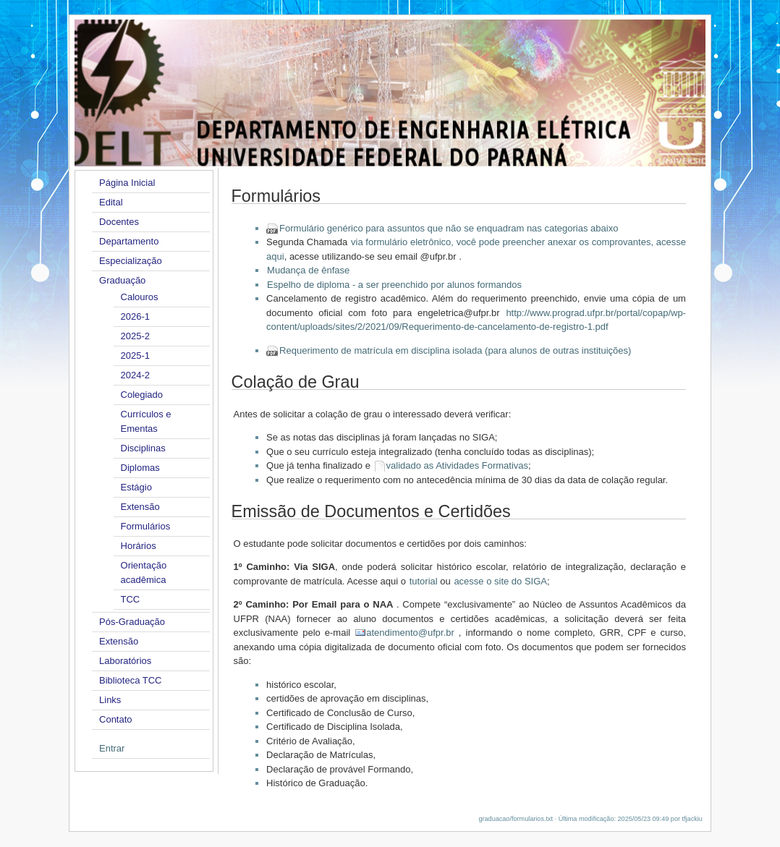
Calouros (139, 296)
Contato (115, 719)
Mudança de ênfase (308, 270)
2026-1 (135, 316)
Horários (138, 545)
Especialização (130, 260)
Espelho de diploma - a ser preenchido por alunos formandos (394, 284)
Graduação (122, 280)
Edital (111, 202)
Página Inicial (127, 182)
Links (110, 699)
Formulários (146, 526)
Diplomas (140, 467)
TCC (130, 599)
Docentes (119, 221)
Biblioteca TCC (130, 680)
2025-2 (135, 336)
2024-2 (135, 375)
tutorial (424, 581)
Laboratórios (125, 660)
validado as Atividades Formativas (457, 465)
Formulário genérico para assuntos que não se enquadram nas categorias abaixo (448, 228)
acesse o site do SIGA (500, 581)
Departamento (128, 241)
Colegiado (142, 394)
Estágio (136, 487)
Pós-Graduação (132, 621)
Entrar (111, 748)
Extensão (140, 506)
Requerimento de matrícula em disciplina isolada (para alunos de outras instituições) (455, 350)
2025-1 (135, 355)
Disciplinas (143, 448)
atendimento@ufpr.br (410, 632)
